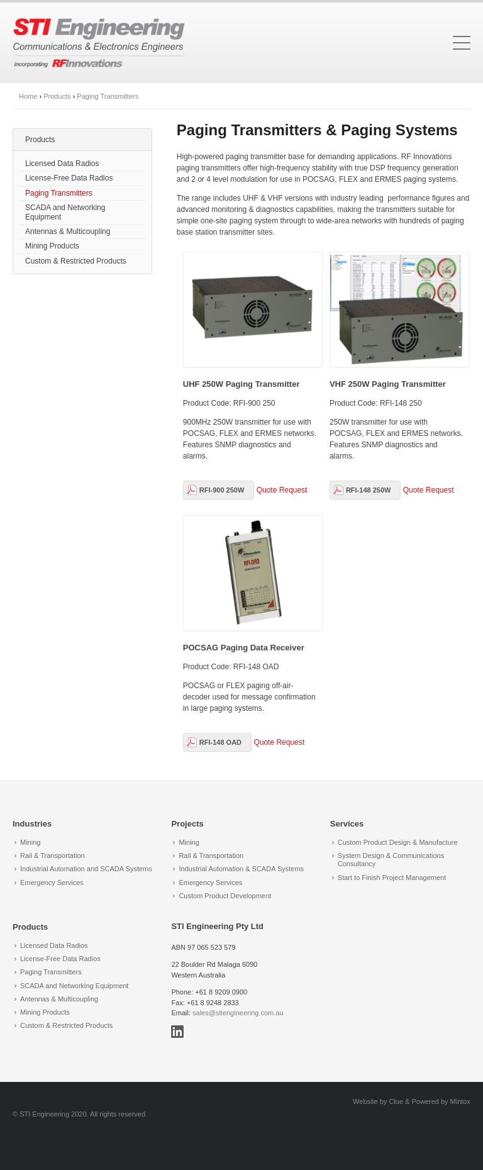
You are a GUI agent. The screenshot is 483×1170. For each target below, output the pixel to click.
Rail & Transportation (52, 855)
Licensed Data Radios (62, 163)
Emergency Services (52, 882)
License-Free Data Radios (69, 178)
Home (28, 96)
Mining (30, 842)
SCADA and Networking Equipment (65, 212)
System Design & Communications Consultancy (391, 859)
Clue (396, 1101)
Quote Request (282, 490)
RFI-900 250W (222, 490)
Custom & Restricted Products (75, 261)
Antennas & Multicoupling (67, 231)
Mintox (460, 1101)
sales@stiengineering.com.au (237, 1013)
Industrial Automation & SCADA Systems (241, 868)
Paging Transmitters (107, 96)
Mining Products (52, 246)
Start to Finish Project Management (392, 877)
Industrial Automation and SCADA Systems (86, 868)
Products (56, 96)
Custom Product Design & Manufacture (398, 842)
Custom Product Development (225, 896)
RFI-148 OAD (220, 742)
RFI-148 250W (368, 490)
